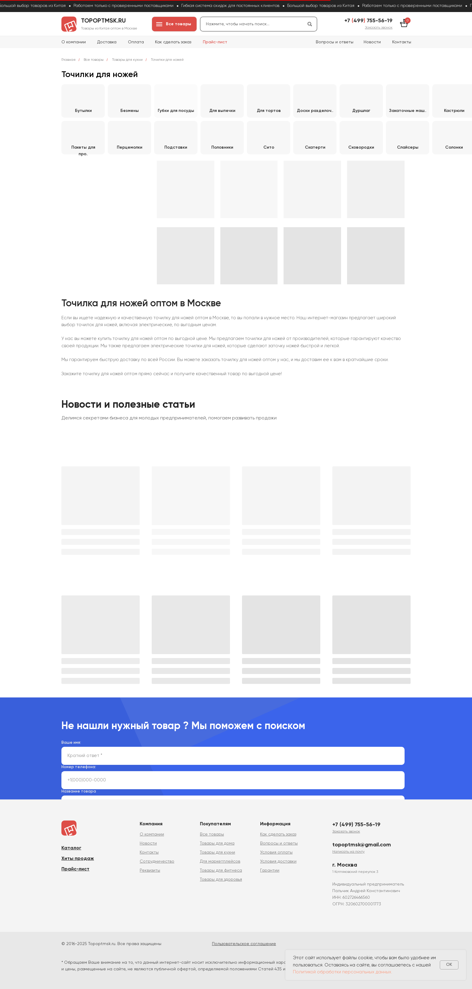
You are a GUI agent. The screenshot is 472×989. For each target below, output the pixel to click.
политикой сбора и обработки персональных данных (180, 773)
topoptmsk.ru (103, 21)
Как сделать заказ (173, 42)
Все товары (94, 60)
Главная (68, 60)
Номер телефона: (78, 767)
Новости (372, 42)
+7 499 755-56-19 (368, 20)
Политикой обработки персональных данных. (342, 972)
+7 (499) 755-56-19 (356, 824)
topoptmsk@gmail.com (361, 845)
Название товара (78, 791)
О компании (73, 42)
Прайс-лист (215, 42)
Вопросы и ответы (334, 42)
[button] (379, 27)
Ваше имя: (71, 743)
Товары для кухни (127, 60)
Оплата (136, 42)
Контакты (401, 42)
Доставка (106, 42)
